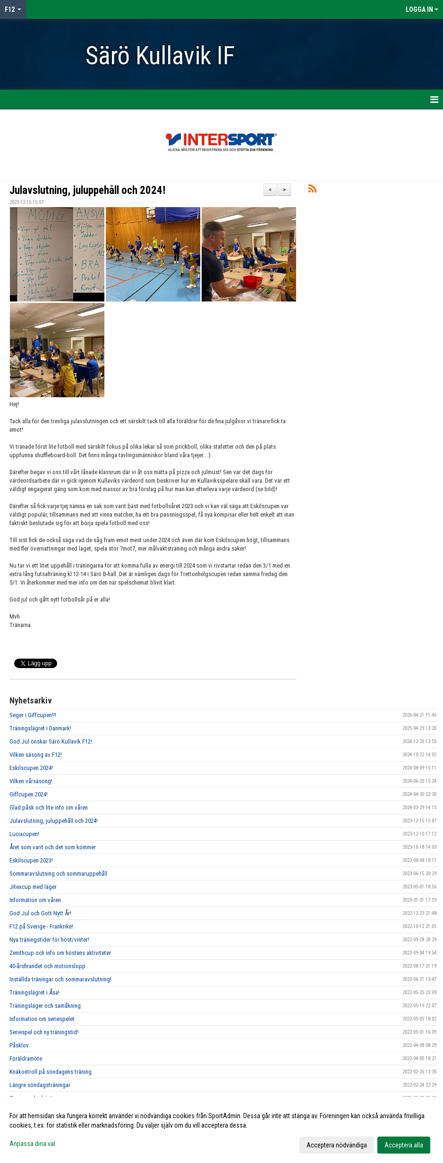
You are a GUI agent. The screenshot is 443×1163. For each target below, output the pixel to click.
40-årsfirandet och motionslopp (47, 966)
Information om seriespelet (42, 1018)
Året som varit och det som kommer (52, 847)
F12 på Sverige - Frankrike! (41, 926)
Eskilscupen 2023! (31, 860)
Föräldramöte (25, 1058)
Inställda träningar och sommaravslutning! (60, 979)
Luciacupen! (24, 833)
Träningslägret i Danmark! (40, 728)
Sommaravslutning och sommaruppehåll (58, 873)
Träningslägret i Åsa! (34, 992)
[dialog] (221, 1130)
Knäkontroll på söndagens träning (50, 1071)
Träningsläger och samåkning (45, 1005)
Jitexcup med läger (33, 886)
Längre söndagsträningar (39, 1084)
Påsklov (19, 1045)
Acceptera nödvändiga (337, 1145)
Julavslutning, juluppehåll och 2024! (87, 190)
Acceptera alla (403, 1145)
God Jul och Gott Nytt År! (40, 913)
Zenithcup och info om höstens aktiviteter (60, 952)
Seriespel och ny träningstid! (43, 1032)
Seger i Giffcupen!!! (32, 715)
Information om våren (35, 900)
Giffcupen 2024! (28, 794)
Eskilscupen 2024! (31, 767)
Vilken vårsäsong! (30, 781)
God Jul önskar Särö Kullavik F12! (50, 741)
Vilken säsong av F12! (35, 754)
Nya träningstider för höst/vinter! (49, 939)
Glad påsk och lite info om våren (48, 807)
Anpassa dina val (32, 1143)
